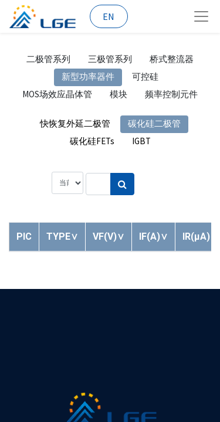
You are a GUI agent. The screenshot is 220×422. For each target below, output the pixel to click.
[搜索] (122, 184)
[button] (62, 236)
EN (108, 16)
